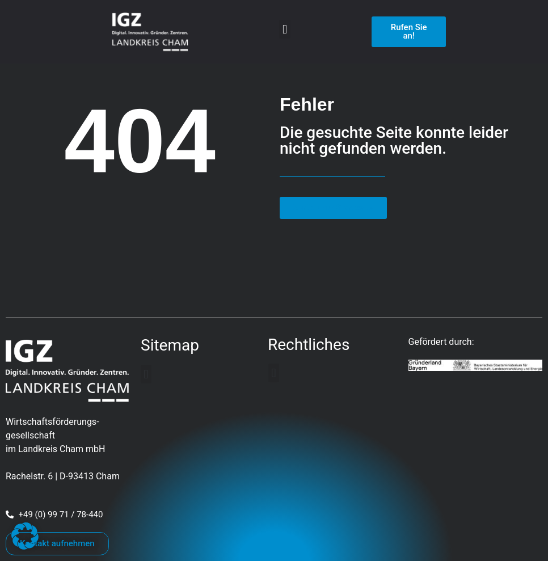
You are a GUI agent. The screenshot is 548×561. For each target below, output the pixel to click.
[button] (284, 29)
